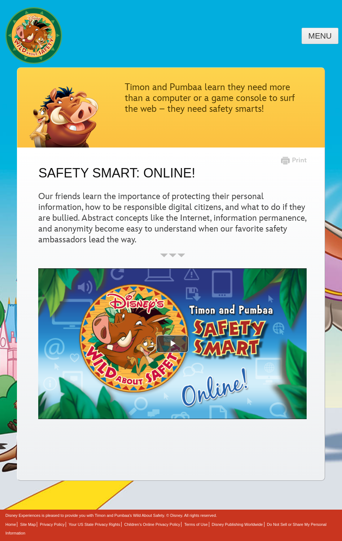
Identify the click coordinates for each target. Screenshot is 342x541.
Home (10, 524)
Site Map (28, 524)
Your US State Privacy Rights (94, 524)
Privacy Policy (52, 524)
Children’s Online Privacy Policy (152, 524)
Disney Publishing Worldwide (237, 524)
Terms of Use (196, 524)
